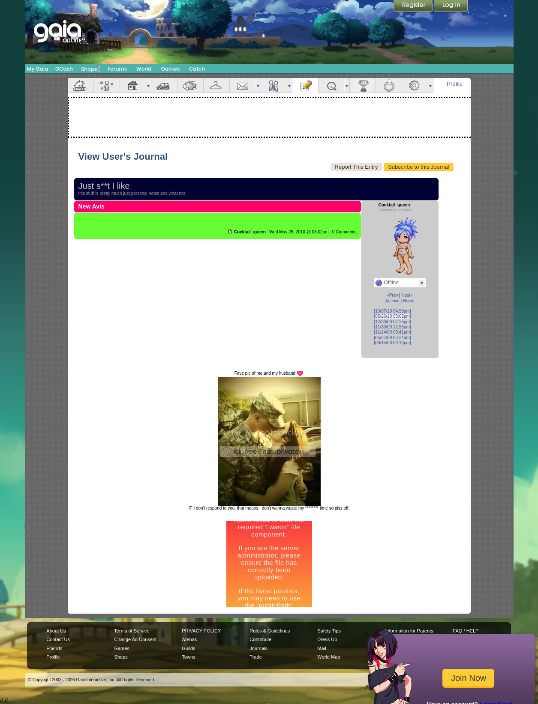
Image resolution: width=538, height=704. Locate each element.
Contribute (260, 639)
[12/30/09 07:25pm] (392, 321)
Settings (415, 85)
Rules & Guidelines (269, 630)
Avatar (107, 85)
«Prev (392, 295)
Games (170, 68)
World (144, 68)
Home (409, 300)
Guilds (188, 648)
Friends (274, 85)
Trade (255, 656)
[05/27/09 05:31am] (392, 337)
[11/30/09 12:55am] (392, 327)
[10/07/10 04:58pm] (392, 311)
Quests (331, 85)
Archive (392, 300)
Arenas (189, 639)
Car (164, 85)
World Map (328, 656)
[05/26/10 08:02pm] (392, 316)
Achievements (363, 85)
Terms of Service (131, 630)
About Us (56, 630)
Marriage (389, 85)
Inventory (216, 85)
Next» (407, 295)
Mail (242, 85)
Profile (455, 84)
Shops (90, 69)
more (148, 85)
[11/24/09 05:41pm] (392, 332)
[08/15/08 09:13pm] (392, 342)
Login (451, 6)
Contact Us (58, 639)
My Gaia (37, 68)
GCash (64, 68)
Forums (117, 68)
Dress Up (327, 639)
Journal (305, 85)
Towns (188, 656)
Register (414, 6)
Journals (258, 648)
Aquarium (190, 85)
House (133, 85)
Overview (80, 85)
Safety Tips (329, 630)
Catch (197, 68)
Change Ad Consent (135, 639)
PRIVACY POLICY (201, 630)
